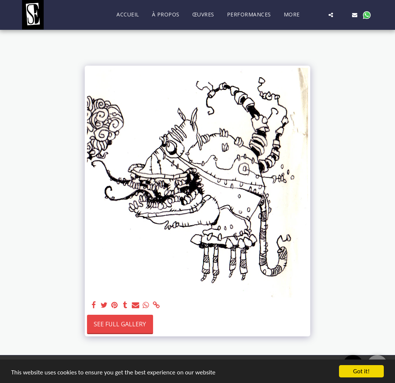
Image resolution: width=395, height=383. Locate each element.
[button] (318, 15)
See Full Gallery (120, 324)
